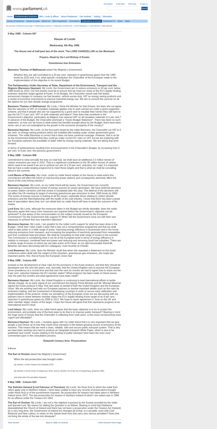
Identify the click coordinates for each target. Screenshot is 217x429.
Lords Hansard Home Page (109, 422)
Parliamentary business (26, 16)
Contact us (144, 4)
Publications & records (91, 21)
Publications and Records (62, 26)
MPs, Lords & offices (49, 16)
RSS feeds (132, 4)
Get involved (85, 16)
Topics (127, 21)
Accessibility (108, 4)
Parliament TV (109, 21)
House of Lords (32, 21)
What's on (46, 21)
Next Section (13, 422)
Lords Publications (80, 26)
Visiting (97, 16)
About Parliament (69, 16)
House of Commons (15, 21)
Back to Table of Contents (57, 422)
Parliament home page (24, 26)
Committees (74, 21)
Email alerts (120, 4)
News (120, 21)
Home (10, 16)
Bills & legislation (59, 21)
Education (107, 16)
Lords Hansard (94, 26)
